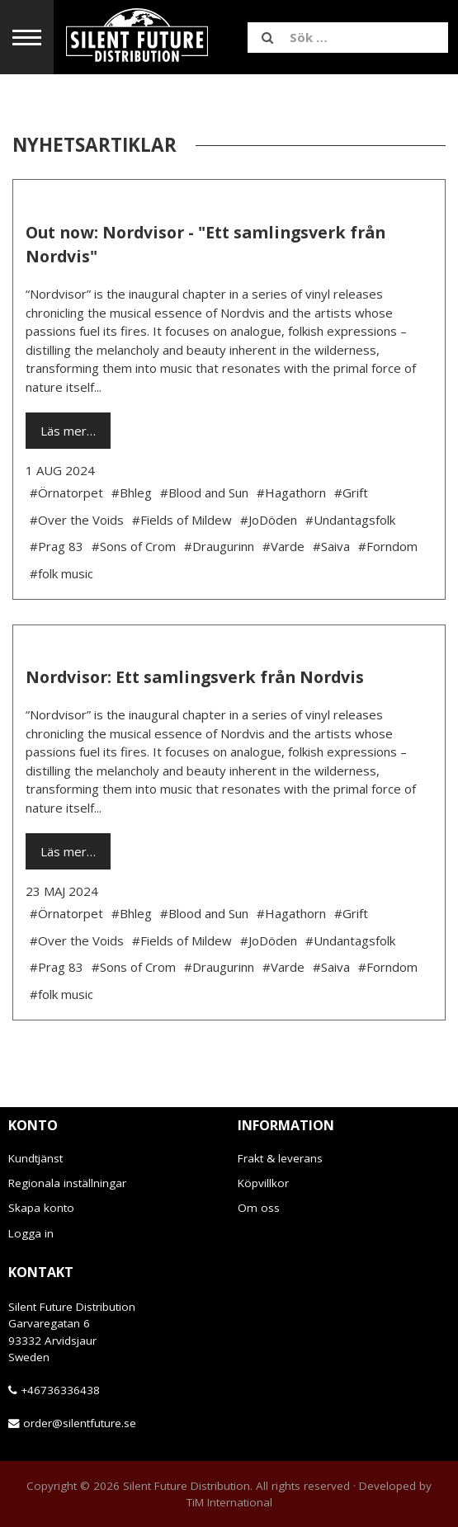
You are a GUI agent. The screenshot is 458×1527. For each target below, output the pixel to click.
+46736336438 (60, 1390)
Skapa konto (41, 1207)
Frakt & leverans (280, 1158)
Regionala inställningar (67, 1183)
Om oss (259, 1207)
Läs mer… (68, 430)
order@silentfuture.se (79, 1423)
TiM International (229, 1502)
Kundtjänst (35, 1158)
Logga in (31, 1233)
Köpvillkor (263, 1183)
